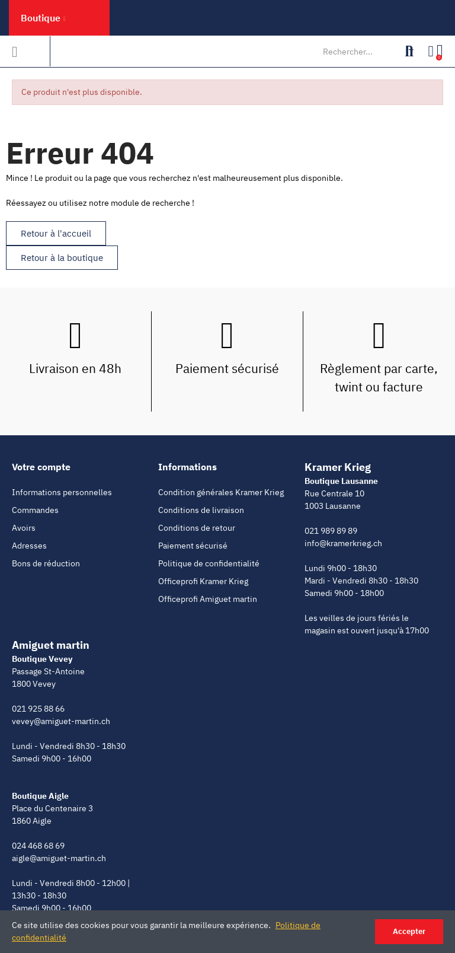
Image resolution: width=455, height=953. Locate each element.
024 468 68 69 (38, 845)
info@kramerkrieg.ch (343, 543)
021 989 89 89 (331, 530)
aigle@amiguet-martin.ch (59, 858)
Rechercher (409, 51)
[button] (56, 233)
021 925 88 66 (38, 708)
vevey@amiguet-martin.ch (61, 721)
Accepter (409, 931)
